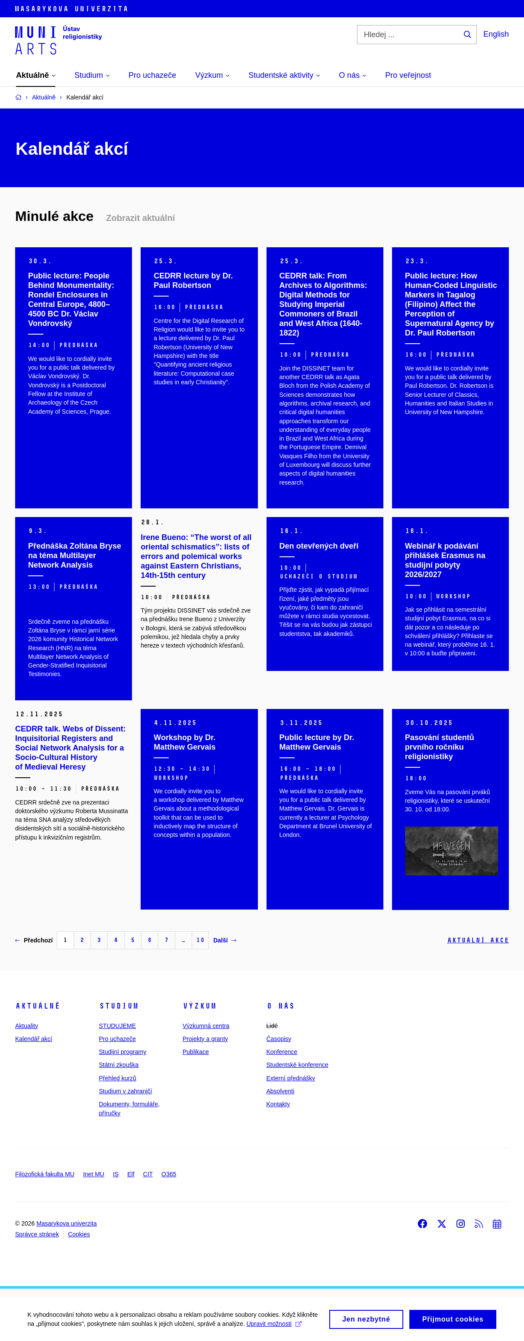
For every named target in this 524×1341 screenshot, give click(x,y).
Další (224, 940)
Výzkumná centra (206, 1025)
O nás (281, 1006)
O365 (168, 1174)
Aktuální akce (478, 940)
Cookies (79, 1234)
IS (116, 1174)
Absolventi (281, 1091)
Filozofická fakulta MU (44, 1174)
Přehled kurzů (117, 1078)
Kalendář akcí (33, 1038)
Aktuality (26, 1025)
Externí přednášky (291, 1078)
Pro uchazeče (117, 1038)
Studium (118, 1006)
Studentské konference (297, 1064)
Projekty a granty (205, 1038)
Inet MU (93, 1174)
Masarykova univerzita (66, 1223)
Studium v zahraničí (125, 1091)
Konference (282, 1051)
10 (200, 940)
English (496, 34)
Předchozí (34, 940)
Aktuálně (37, 1006)
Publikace (196, 1051)
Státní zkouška (119, 1064)
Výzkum (199, 1006)
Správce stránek (37, 1234)
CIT (148, 1174)
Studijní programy (123, 1051)
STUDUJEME (117, 1025)
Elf (130, 1174)
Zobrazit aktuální (140, 218)
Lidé (272, 1025)
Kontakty (278, 1104)
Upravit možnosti (57, 1325)
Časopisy (279, 1038)
